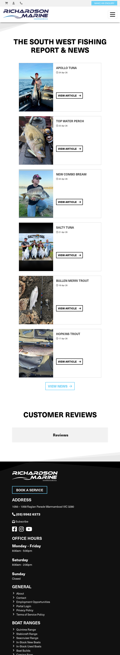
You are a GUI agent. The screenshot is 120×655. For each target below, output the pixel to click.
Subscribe (20, 521)
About (20, 593)
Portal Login (23, 606)
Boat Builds (23, 650)
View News (60, 386)
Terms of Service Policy (30, 614)
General (21, 586)
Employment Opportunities (33, 602)
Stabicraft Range (26, 634)
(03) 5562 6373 (26, 514)
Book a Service (29, 490)
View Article (69, 95)
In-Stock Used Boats (28, 646)
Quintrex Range (26, 629)
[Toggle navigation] (112, 14)
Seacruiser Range (27, 638)
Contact (21, 598)
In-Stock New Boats (28, 642)
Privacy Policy (24, 610)
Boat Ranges (26, 622)
